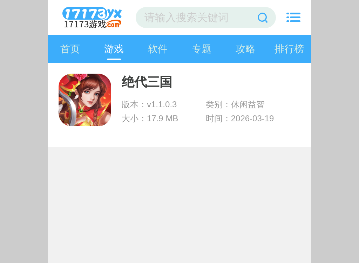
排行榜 (289, 48)
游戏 (114, 48)
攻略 (245, 48)
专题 (201, 48)
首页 (70, 48)
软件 (158, 48)
